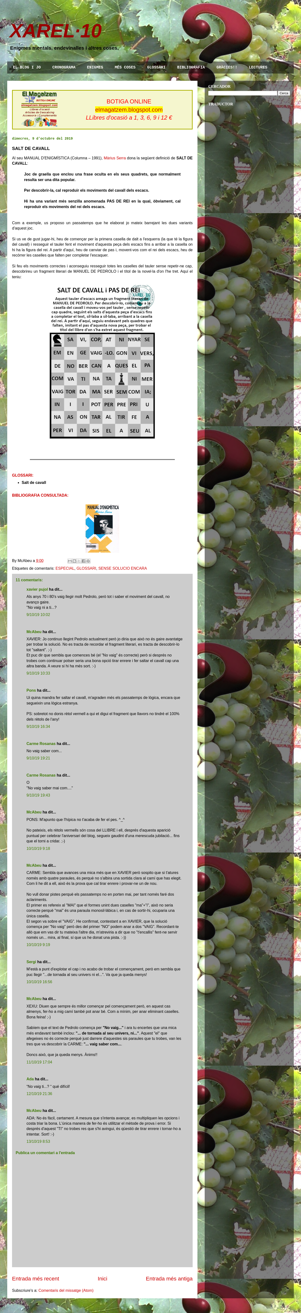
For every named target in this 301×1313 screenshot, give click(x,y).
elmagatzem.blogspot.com (129, 109)
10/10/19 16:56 (39, 982)
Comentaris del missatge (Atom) (66, 1290)
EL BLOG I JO (27, 67)
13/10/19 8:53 (38, 1141)
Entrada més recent (35, 1279)
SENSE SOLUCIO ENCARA (122, 568)
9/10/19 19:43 (38, 795)
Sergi (31, 962)
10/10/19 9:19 (38, 945)
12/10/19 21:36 (39, 1094)
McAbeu (33, 632)
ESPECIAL (65, 568)
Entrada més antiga (169, 1279)
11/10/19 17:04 (39, 1062)
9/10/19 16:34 (38, 726)
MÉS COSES (125, 67)
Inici (102, 1279)
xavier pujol (37, 589)
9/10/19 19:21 (38, 758)
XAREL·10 (56, 30)
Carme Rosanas (41, 744)
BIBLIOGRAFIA (191, 67)
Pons (31, 690)
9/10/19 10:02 (38, 615)
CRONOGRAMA (63, 67)
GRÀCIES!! (226, 67)
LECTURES (258, 67)
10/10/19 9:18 (38, 848)
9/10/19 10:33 (38, 673)
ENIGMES (95, 67)
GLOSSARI (156, 67)
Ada (30, 1079)
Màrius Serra (115, 158)
